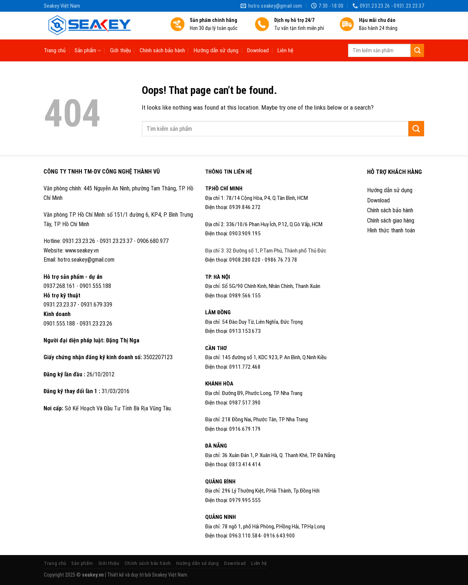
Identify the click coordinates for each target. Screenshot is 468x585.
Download (258, 50)
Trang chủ (55, 50)
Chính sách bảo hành (162, 50)
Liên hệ (285, 50)
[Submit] (417, 50)
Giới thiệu (120, 50)
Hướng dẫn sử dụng (216, 50)
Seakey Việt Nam (169, 575)
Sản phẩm (88, 50)
